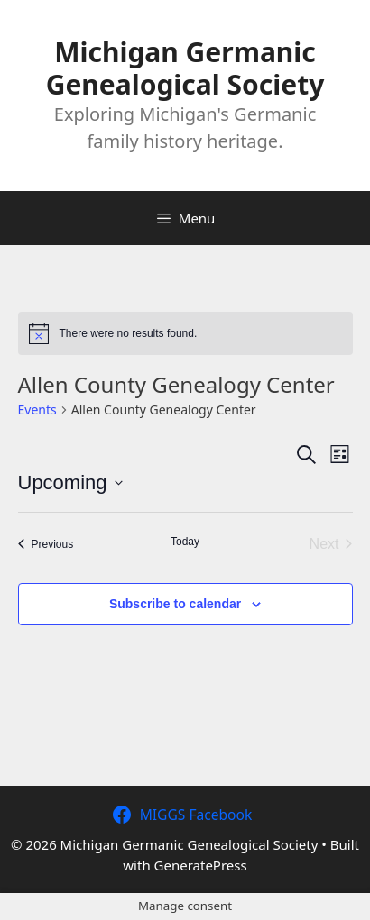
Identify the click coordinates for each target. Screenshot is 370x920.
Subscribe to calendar (175, 604)
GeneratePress (200, 865)
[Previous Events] (46, 544)
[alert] (185, 333)
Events (37, 409)
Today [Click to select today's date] (185, 541)
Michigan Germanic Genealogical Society (185, 68)
